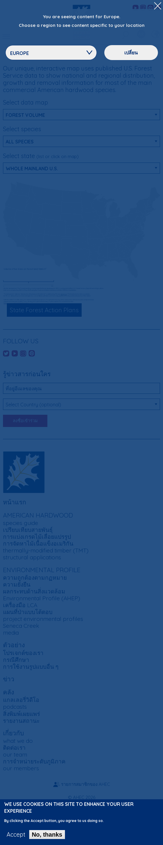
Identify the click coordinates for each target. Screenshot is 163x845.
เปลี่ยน (131, 53)
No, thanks (47, 835)
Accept (16, 835)
